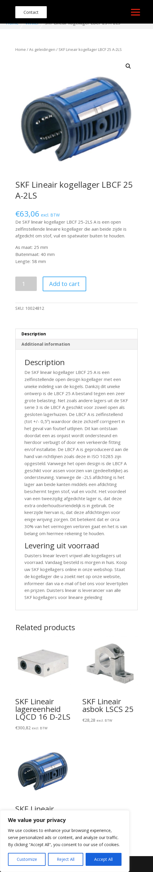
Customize (27, 859)
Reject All (65, 859)
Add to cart (64, 284)
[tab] (76, 334)
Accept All (103, 859)
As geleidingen (42, 49)
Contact (31, 12)
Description (33, 334)
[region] (64, 841)
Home (20, 49)
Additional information (45, 344)
